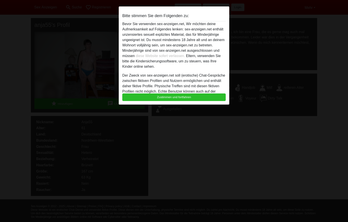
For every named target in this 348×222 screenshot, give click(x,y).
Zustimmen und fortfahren (174, 97)
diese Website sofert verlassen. (160, 56)
